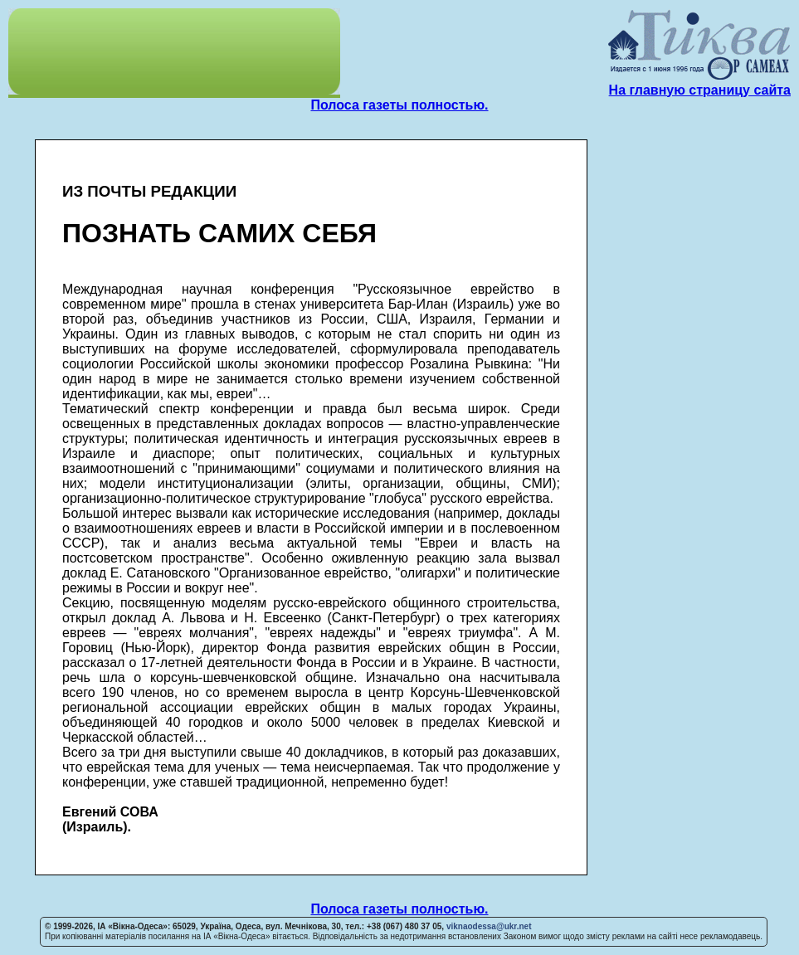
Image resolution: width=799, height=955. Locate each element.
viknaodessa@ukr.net (489, 926)
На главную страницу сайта (700, 90)
